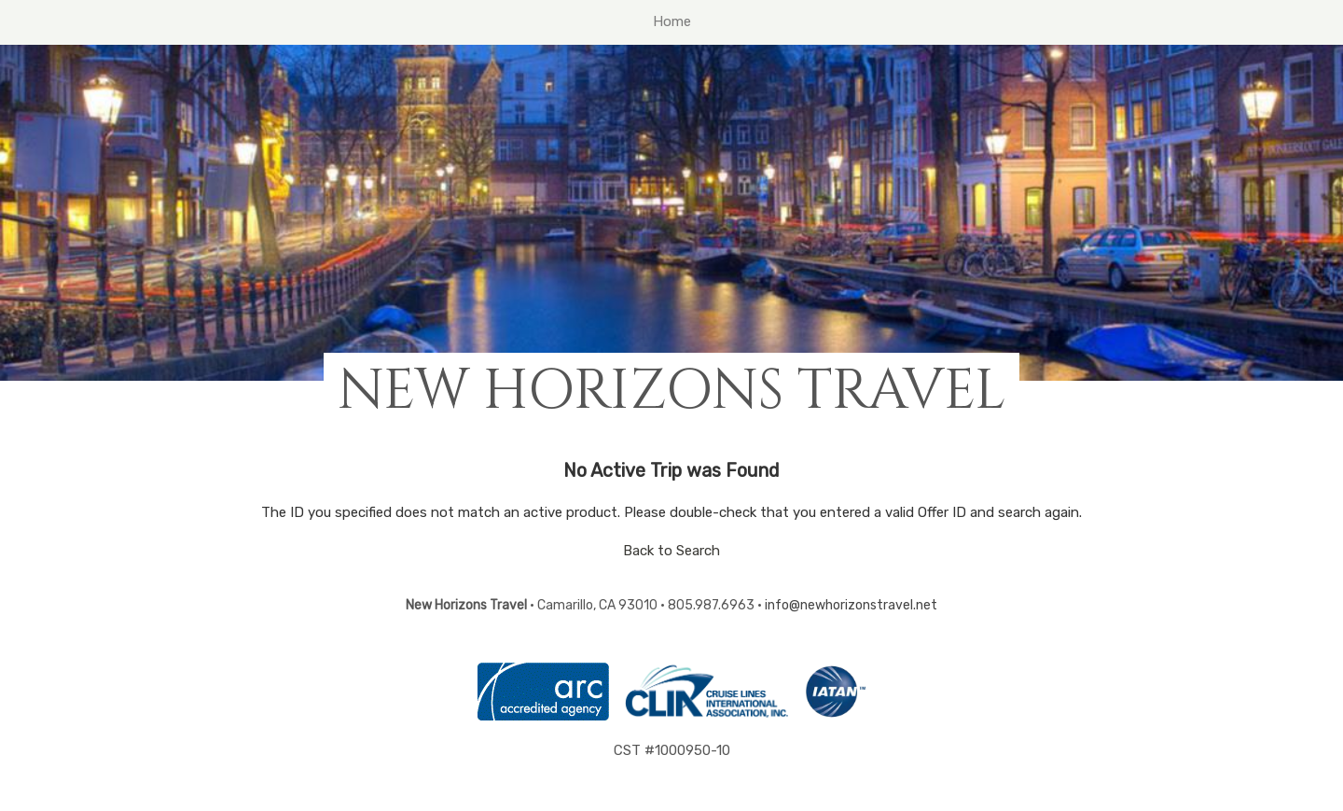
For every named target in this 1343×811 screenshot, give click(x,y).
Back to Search (671, 550)
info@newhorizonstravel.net (851, 605)
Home (672, 21)
